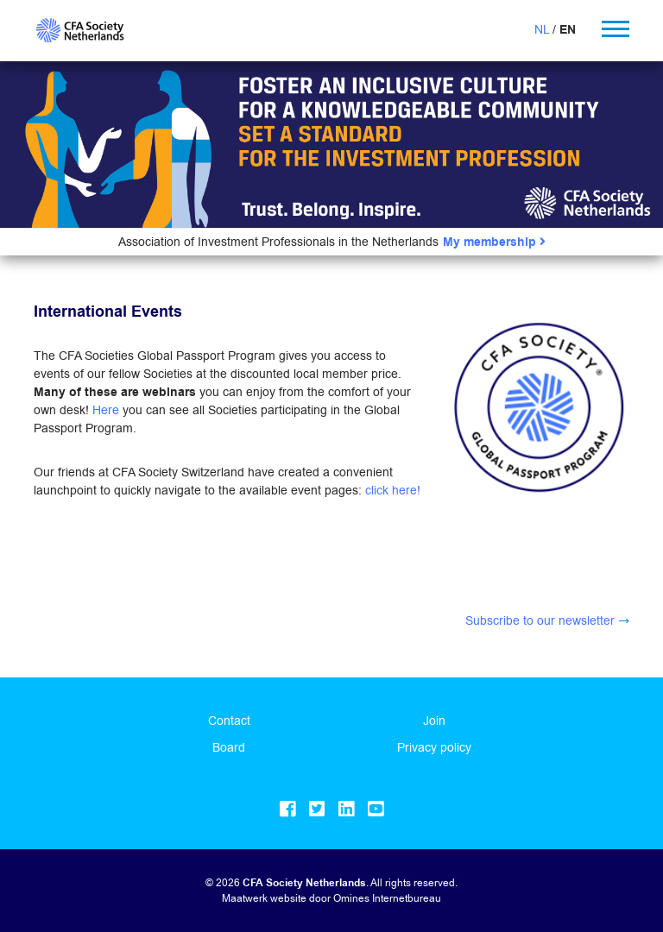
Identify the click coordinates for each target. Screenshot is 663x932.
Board (228, 747)
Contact (229, 720)
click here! (392, 490)
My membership (494, 242)
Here (105, 410)
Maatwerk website (264, 898)
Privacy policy (434, 747)
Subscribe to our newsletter (540, 620)
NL (541, 29)
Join (434, 720)
